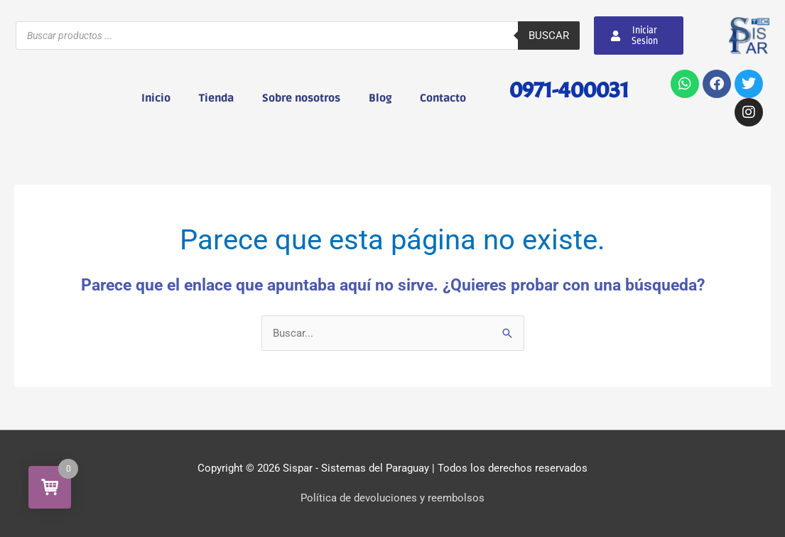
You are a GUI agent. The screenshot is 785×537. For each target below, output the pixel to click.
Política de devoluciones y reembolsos (392, 498)
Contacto (443, 98)
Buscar (549, 35)
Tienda (216, 98)
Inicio (155, 98)
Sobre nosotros (301, 98)
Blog (380, 98)
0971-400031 (569, 89)
